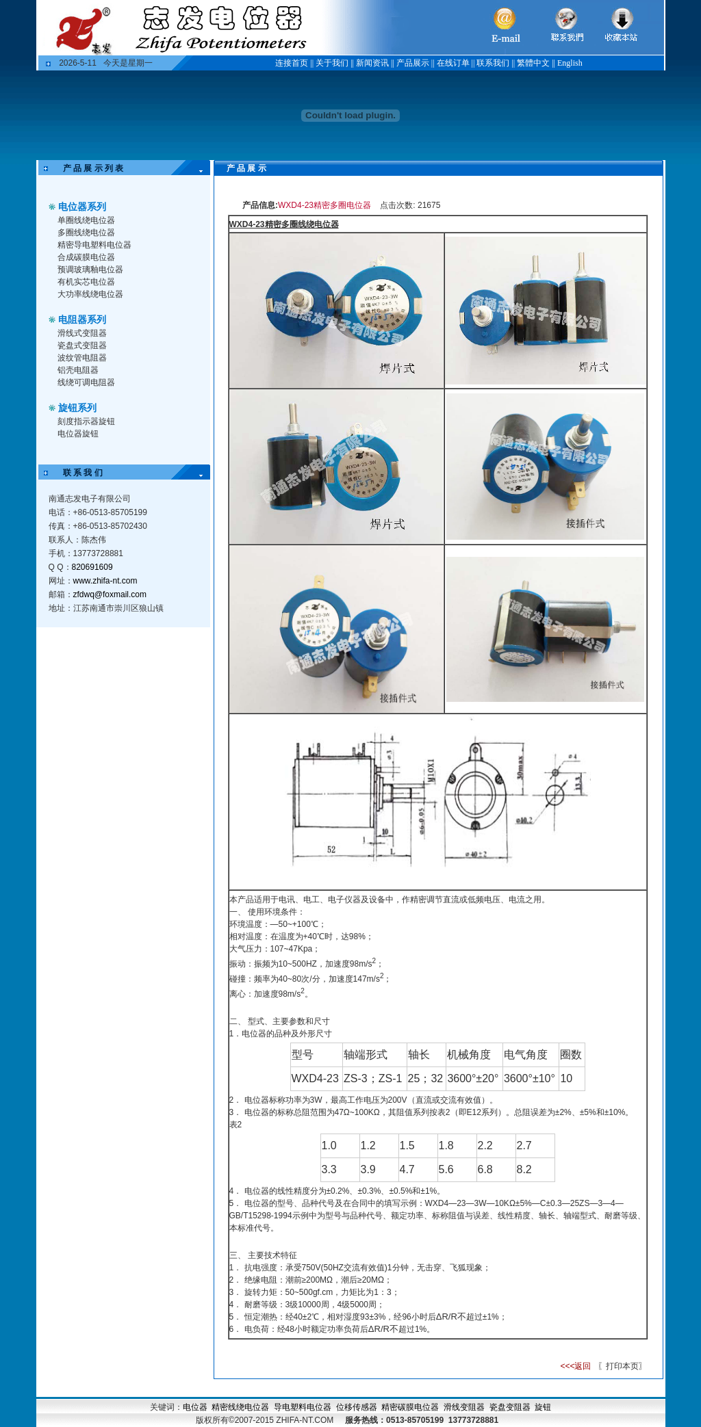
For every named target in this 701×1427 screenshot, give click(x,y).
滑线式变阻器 (82, 333)
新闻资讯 (372, 63)
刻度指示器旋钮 (86, 421)
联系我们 (492, 63)
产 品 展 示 (238, 168)
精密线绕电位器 (240, 1407)
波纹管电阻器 (82, 358)
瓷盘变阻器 (510, 1407)
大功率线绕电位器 (90, 294)
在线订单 (453, 63)
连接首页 (291, 63)
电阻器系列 (82, 319)
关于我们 (332, 63)
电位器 (195, 1407)
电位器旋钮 (78, 433)
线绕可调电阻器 (86, 382)
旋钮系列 (77, 407)
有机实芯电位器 (86, 282)
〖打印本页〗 (621, 1366)
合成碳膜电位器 (86, 257)
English (570, 63)
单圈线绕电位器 (86, 220)
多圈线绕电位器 (86, 232)
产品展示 (412, 63)
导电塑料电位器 (302, 1407)
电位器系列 (82, 206)
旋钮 (543, 1407)
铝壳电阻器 (78, 370)
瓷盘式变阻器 (82, 345)
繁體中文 (533, 63)
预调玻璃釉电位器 (90, 269)
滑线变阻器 (464, 1407)
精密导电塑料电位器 (94, 245)
